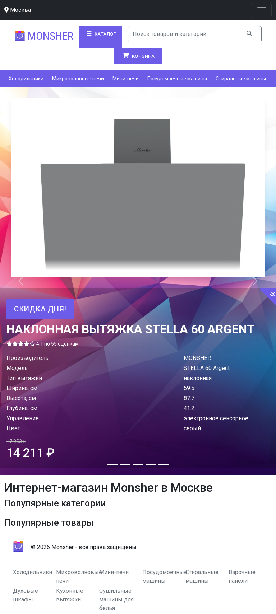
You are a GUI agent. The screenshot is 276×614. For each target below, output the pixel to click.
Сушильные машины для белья (116, 599)
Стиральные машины (241, 78)
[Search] (183, 34)
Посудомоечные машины (177, 78)
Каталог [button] (100, 34)
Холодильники (26, 78)
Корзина (138, 56)
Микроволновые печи (78, 78)
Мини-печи (125, 78)
